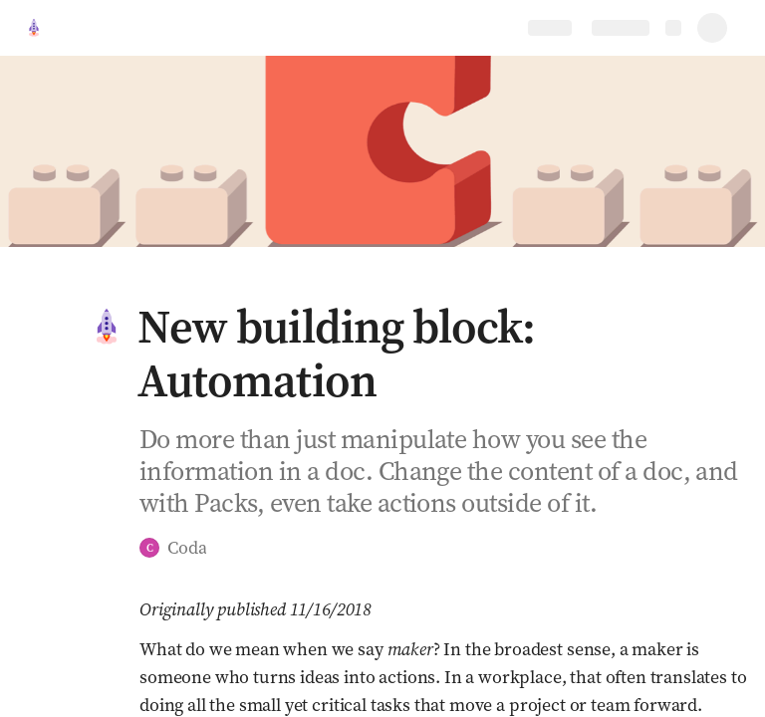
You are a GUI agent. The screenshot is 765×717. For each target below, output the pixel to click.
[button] (106, 327)
